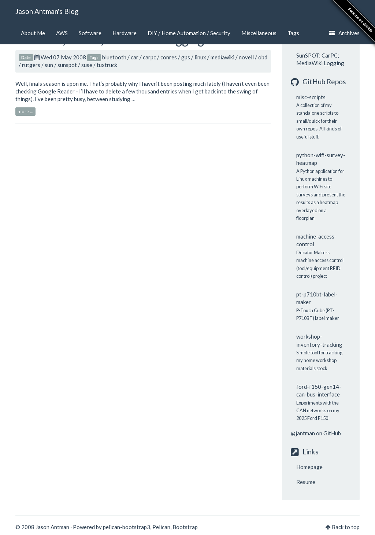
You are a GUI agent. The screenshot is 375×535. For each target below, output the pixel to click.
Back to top (346, 527)
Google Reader (56, 91)
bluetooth (114, 57)
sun (49, 65)
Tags (293, 33)
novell (246, 57)
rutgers (31, 65)
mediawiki (222, 57)
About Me (33, 33)
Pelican (161, 527)
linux (200, 57)
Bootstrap (185, 527)
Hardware (124, 33)
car (134, 57)
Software (90, 33)
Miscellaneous (258, 33)
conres (168, 57)
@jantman (303, 433)
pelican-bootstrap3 (126, 527)
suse (86, 65)
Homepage (309, 467)
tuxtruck (107, 65)
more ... (25, 111)
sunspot (67, 65)
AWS (62, 33)
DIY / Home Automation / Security (189, 33)
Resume (305, 482)
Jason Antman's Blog (47, 11)
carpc (149, 57)
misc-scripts (311, 97)
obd (262, 57)
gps (185, 57)
